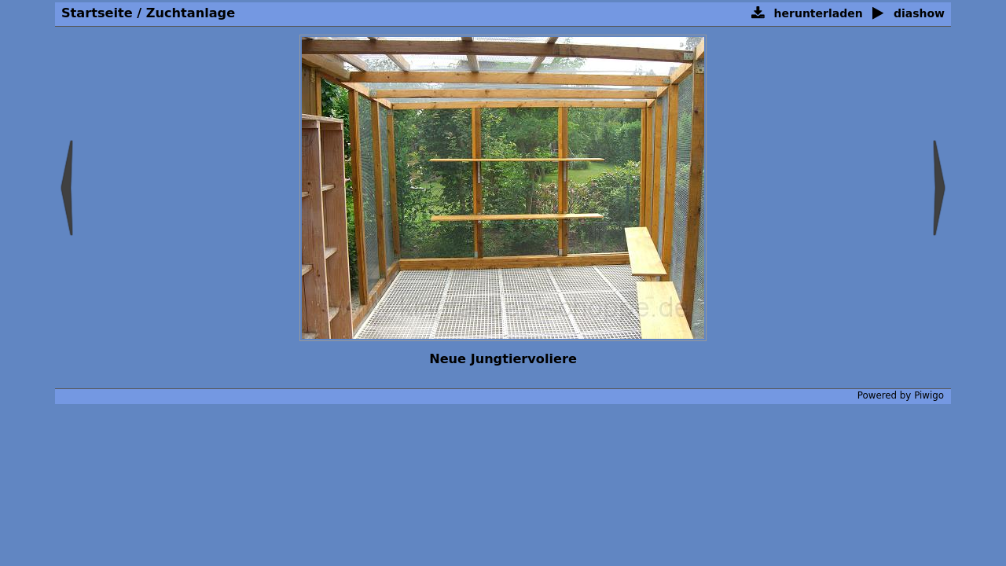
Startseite (97, 13)
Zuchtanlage (190, 13)
